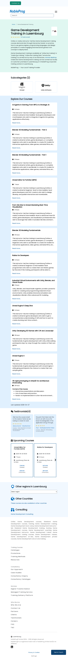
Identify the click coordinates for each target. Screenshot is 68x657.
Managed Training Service (21, 592)
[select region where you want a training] (34, 491)
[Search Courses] (32, 15)
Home (13, 24)
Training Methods (18, 557)
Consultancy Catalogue (21, 579)
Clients (14, 615)
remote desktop (51, 57)
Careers (14, 621)
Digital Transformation (20, 589)
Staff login (34, 656)
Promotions (15, 553)
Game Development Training (25, 24)
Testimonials (16, 618)
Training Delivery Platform (22, 595)
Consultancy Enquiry (19, 576)
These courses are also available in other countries (29, 503)
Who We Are (16, 605)
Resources (15, 560)
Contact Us (15, 3)
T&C (12, 627)
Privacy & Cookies (34, 652)
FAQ (12, 624)
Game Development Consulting (22, 514)
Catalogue (15, 550)
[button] (55, 460)
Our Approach (17, 569)
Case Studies (16, 573)
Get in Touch (58, 652)
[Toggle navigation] (56, 11)
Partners (14, 611)
